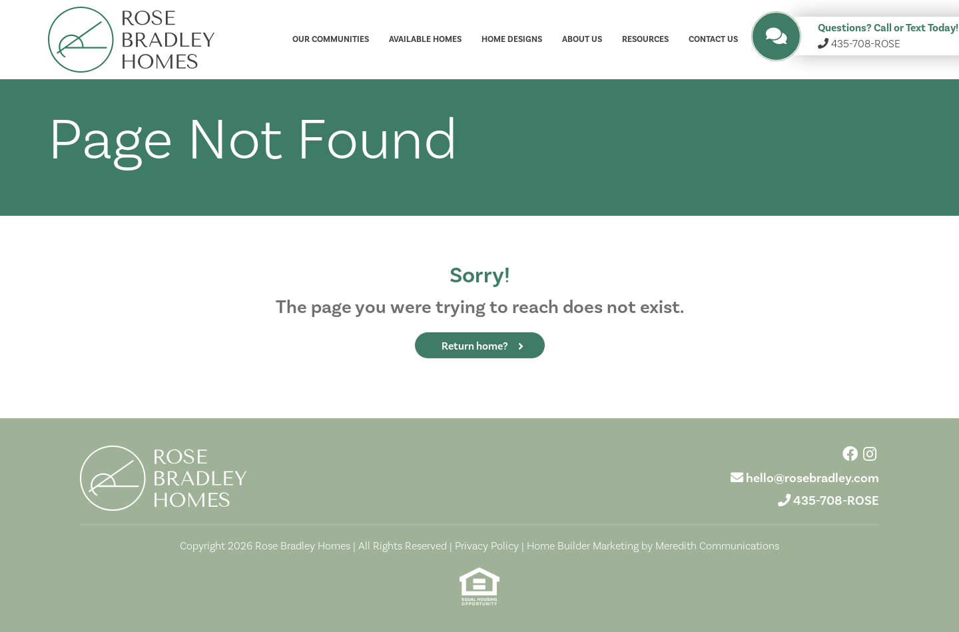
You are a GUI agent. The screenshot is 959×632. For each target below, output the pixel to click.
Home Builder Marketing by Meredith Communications (653, 546)
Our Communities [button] (330, 39)
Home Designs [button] (511, 39)
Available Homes (425, 39)
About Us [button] (582, 39)
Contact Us (713, 39)
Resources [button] (645, 39)
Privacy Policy (487, 546)
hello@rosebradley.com (812, 478)
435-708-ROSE (836, 501)
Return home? (475, 346)
